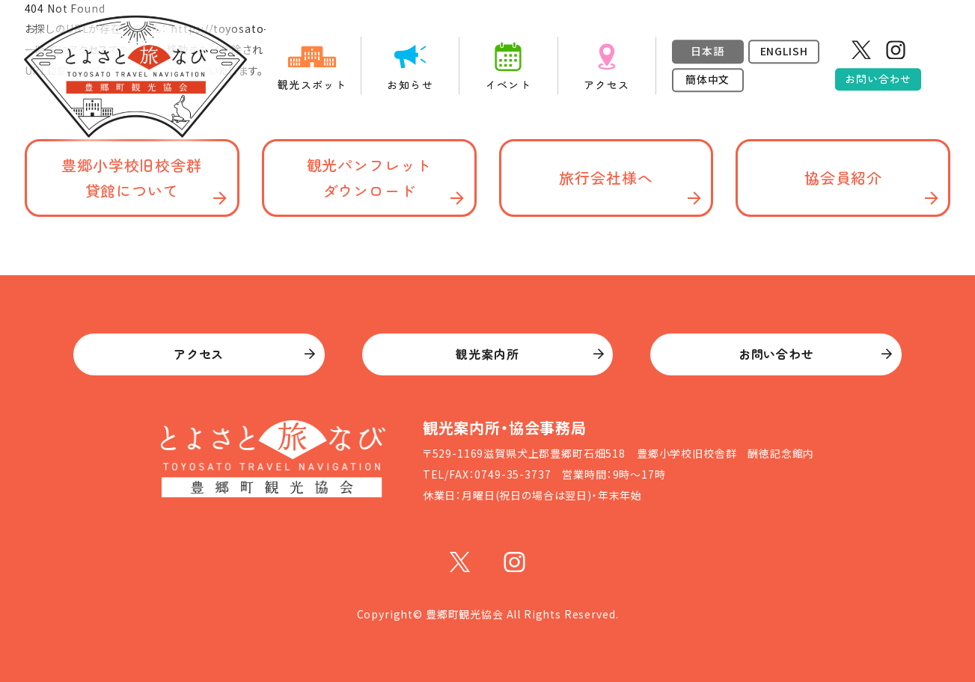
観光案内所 (487, 354)
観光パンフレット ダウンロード (369, 177)
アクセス (199, 354)
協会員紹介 (843, 177)
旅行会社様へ (605, 177)
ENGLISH (784, 50)
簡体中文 (707, 79)
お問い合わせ (878, 78)
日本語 (707, 50)
